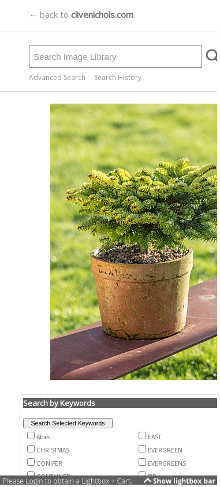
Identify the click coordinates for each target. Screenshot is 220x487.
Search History (117, 77)
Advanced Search (57, 77)
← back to (81, 14)
